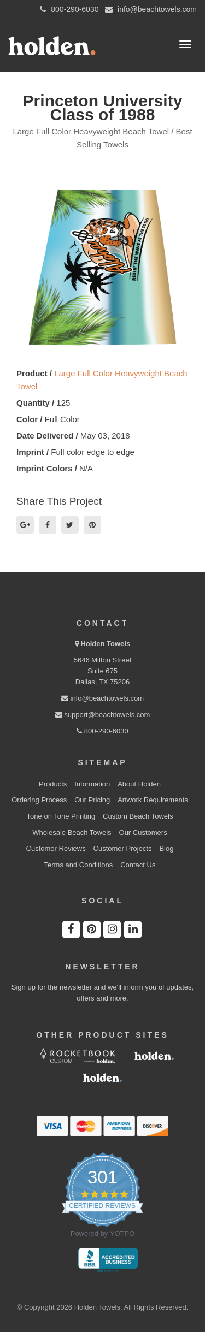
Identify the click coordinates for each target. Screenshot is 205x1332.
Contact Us (137, 865)
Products (53, 784)
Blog (166, 848)
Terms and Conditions (78, 865)
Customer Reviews (56, 848)
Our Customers (143, 832)
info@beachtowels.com (102, 698)
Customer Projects (122, 848)
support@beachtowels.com (102, 715)
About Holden (139, 784)
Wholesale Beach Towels (71, 832)
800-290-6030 (102, 731)
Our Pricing (92, 800)
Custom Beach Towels (138, 816)
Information (92, 784)
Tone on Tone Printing (61, 816)
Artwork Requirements (153, 800)
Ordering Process (39, 800)
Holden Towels (105, 644)
